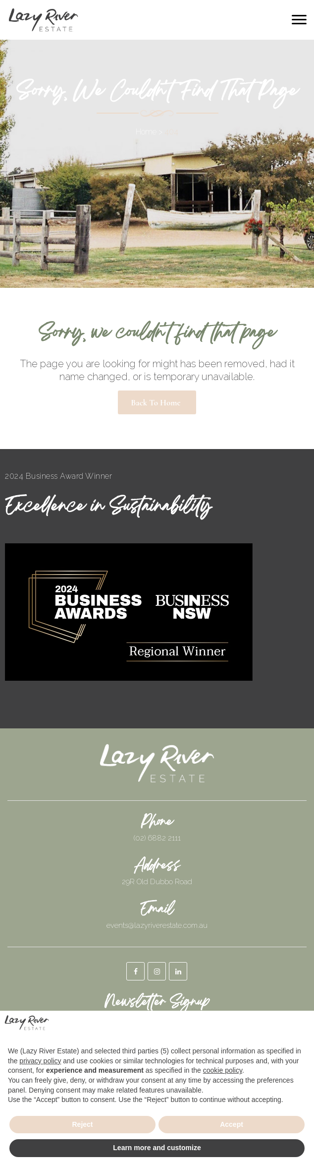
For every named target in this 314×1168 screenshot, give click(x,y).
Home (146, 131)
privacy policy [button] (40, 1061)
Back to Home (155, 402)
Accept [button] (231, 1124)
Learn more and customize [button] (157, 1148)
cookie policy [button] (222, 1070)
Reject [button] (82, 1124)
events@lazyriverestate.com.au (157, 925)
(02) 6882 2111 (157, 838)
